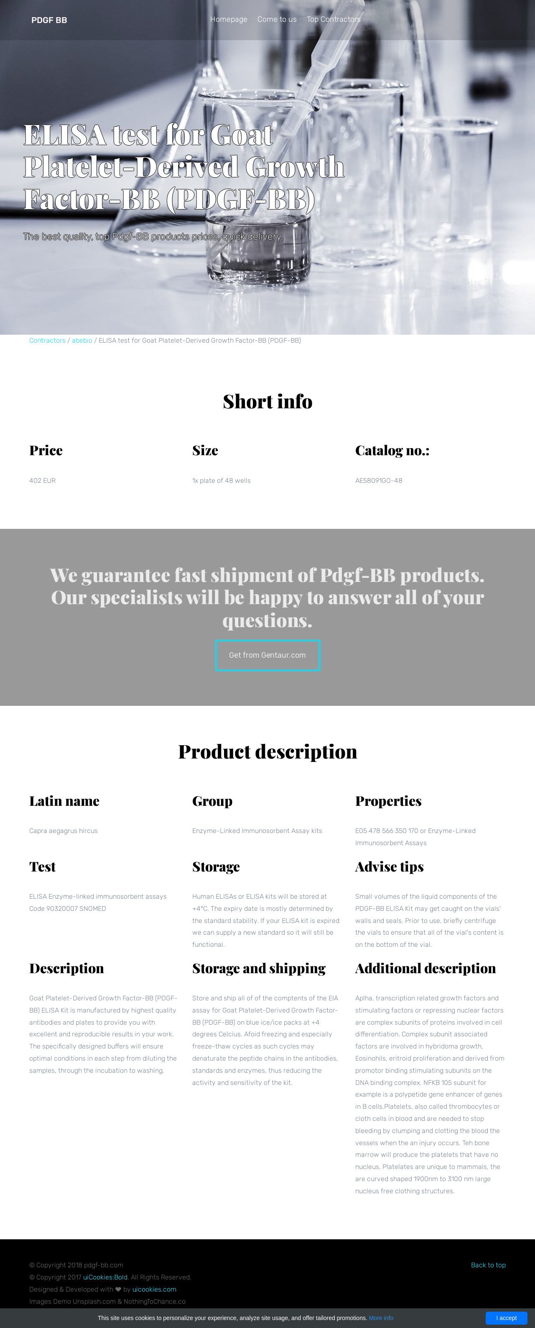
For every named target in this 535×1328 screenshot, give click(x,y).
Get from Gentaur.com (267, 654)
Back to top (488, 1265)
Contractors (47, 340)
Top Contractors (334, 19)
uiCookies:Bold (105, 1277)
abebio (82, 340)
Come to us (277, 19)
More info (381, 1318)
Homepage (228, 19)
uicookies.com (154, 1289)
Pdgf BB (49, 20)
